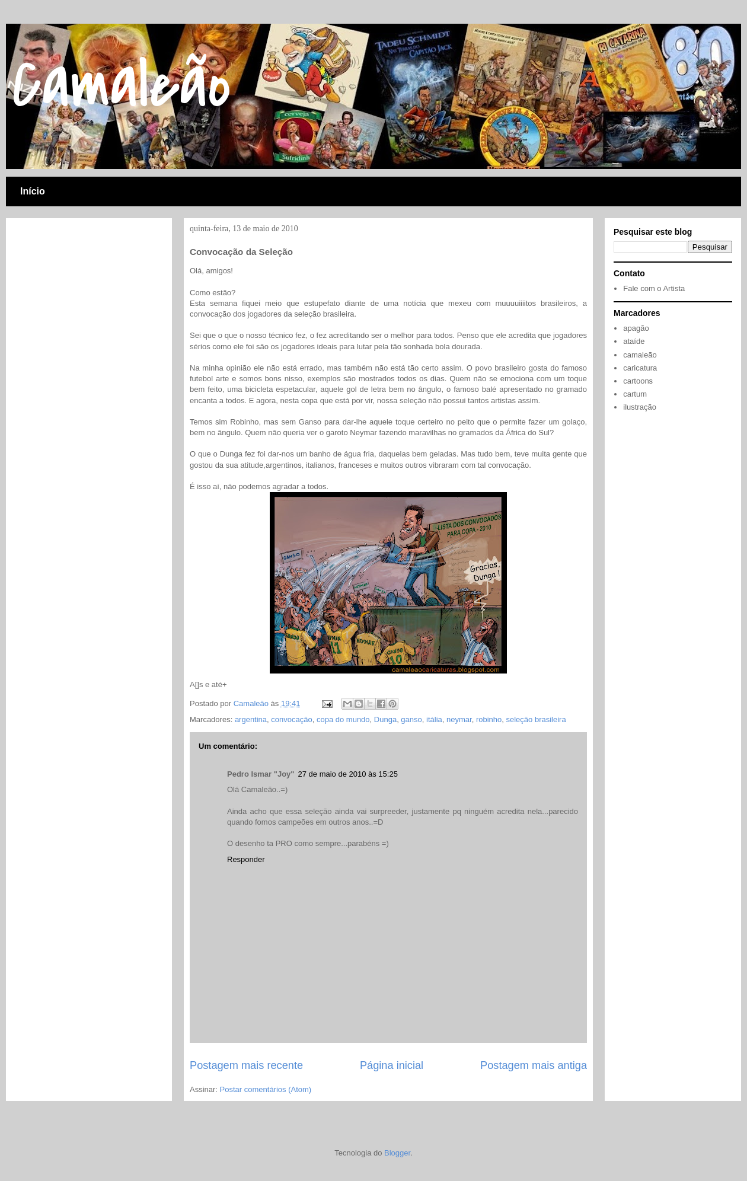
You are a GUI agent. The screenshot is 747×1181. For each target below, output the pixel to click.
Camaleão (121, 85)
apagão (636, 328)
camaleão (639, 354)
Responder (246, 859)
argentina (251, 719)
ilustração (639, 407)
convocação (291, 719)
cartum (635, 394)
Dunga (385, 719)
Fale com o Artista (654, 288)
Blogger (397, 1152)
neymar (459, 719)
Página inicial (391, 1065)
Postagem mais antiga (533, 1065)
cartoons (638, 380)
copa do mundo (343, 719)
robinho (489, 719)
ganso (411, 719)
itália (434, 719)
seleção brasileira (536, 719)
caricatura (640, 367)
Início (32, 191)
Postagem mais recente (246, 1065)
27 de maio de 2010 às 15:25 (347, 774)
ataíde (633, 341)
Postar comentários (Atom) (266, 1089)
